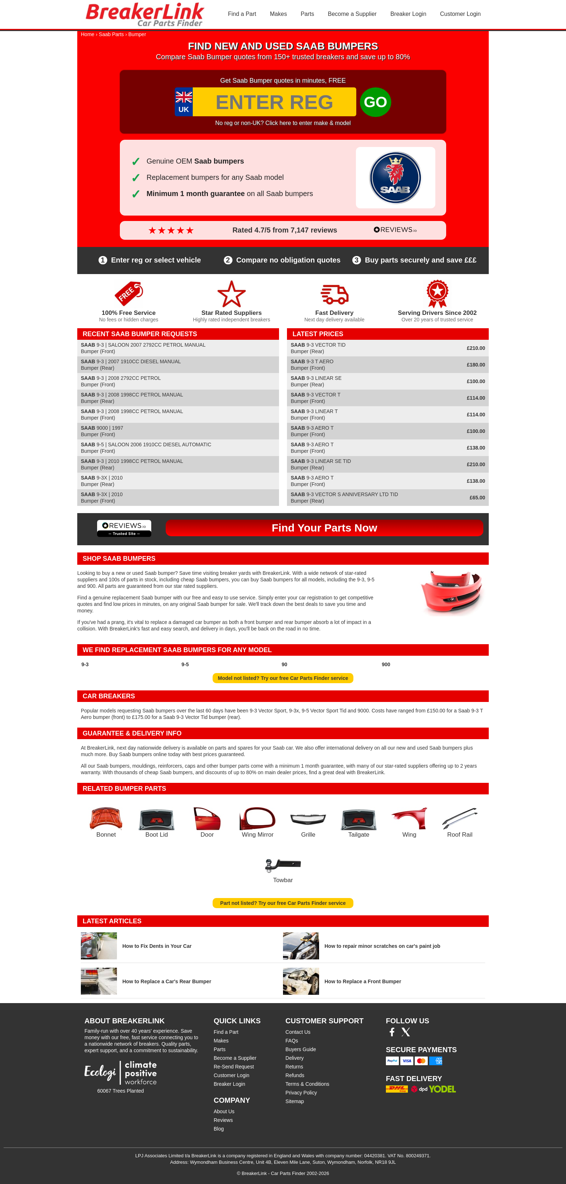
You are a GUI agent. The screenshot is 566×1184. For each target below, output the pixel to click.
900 (386, 664)
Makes (278, 14)
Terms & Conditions (307, 1084)
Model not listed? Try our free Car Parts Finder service (283, 678)
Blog (219, 1129)
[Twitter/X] (405, 1034)
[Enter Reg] (274, 101)
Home (87, 34)
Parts (307, 14)
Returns (294, 1067)
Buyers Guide (301, 1049)
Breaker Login (408, 14)
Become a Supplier (352, 14)
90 (284, 664)
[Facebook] (392, 1034)
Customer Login (460, 14)
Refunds (295, 1075)
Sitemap (295, 1101)
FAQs (292, 1041)
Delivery (295, 1058)
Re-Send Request (234, 1067)
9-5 (185, 664)
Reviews (223, 1120)
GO (375, 102)
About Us (224, 1111)
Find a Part (242, 14)
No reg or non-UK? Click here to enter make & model (283, 123)
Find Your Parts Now (324, 528)
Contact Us (298, 1032)
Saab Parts (111, 34)
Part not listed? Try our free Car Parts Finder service (283, 903)
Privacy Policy (301, 1093)
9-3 (84, 664)
